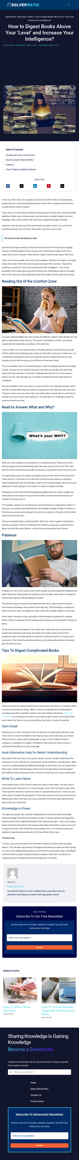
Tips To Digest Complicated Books (21, 169)
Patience (10, 165)
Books (30, 17)
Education (22, 17)
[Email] (62, 186)
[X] (21, 186)
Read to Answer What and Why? (20, 160)
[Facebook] (8, 186)
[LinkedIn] (35, 186)
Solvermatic (10, 17)
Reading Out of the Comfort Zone (20, 155)
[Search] (10, 1072)
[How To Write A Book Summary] (20, 978)
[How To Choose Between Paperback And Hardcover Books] (59, 978)
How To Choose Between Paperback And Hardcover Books (58, 1010)
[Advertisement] (39, 69)
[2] (23, 3)
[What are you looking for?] (39, 1072)
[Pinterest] (48, 186)
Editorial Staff (10, 45)
